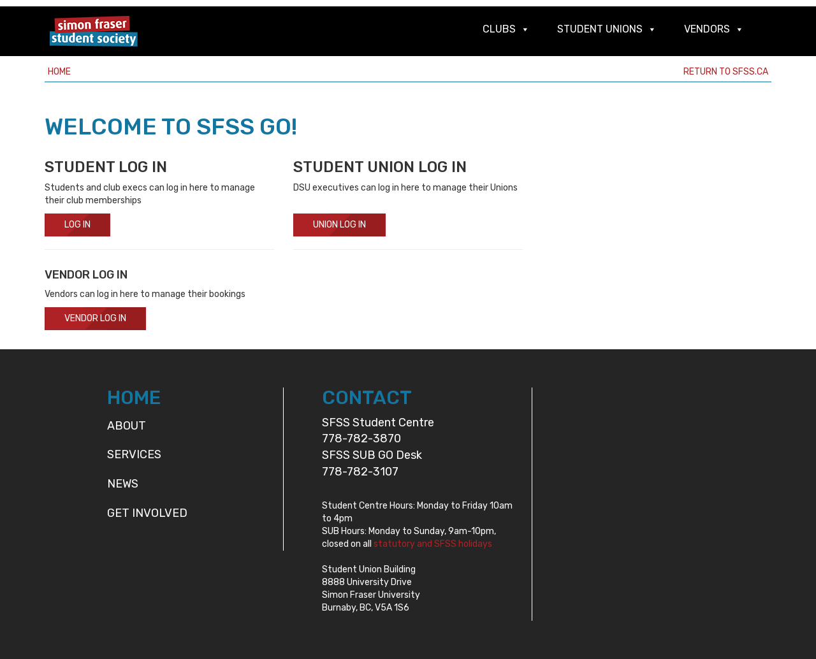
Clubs (499, 29)
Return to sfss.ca (725, 71)
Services (134, 454)
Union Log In (339, 224)
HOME (134, 397)
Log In (77, 224)
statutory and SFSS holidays (433, 544)
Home (59, 71)
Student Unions (600, 29)
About (126, 426)
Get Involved (147, 513)
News (122, 484)
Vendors (707, 29)
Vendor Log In (95, 318)
